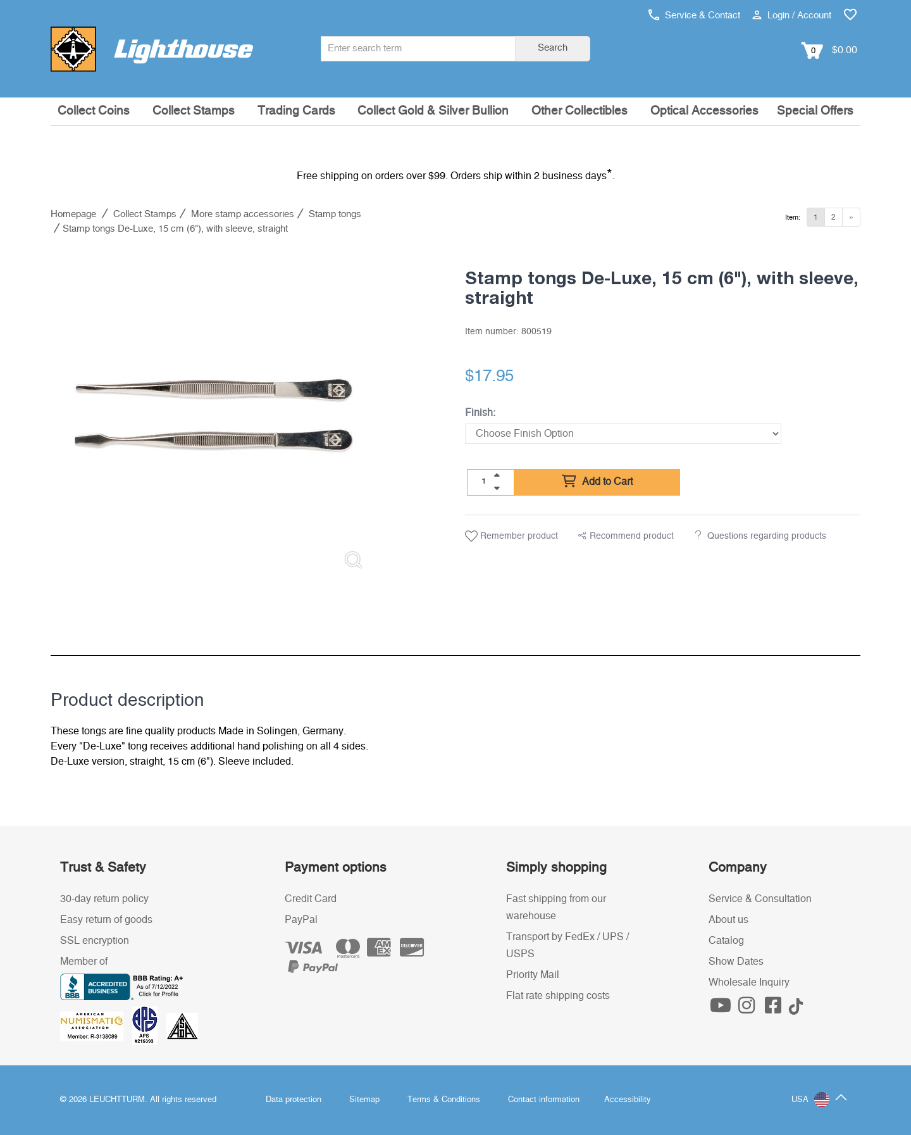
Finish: (480, 413)
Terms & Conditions (443, 1100)
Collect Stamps (193, 111)
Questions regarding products (766, 536)
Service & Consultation (760, 899)
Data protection (293, 1100)
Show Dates (736, 961)
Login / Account (791, 15)
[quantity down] (496, 488)
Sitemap (364, 1100)
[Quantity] (484, 482)
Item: (792, 217)
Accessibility (627, 1100)
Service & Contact (694, 15)
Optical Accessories (704, 111)
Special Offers (815, 111)
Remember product (511, 536)
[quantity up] (496, 475)
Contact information (543, 1100)
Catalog (726, 941)
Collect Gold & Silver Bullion (433, 111)
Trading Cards (296, 111)
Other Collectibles (579, 111)
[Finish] (623, 433)
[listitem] (214, 416)
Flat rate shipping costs (558, 996)
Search (552, 48)
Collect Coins (94, 111)
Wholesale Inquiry (749, 982)
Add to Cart (597, 482)
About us (728, 920)
